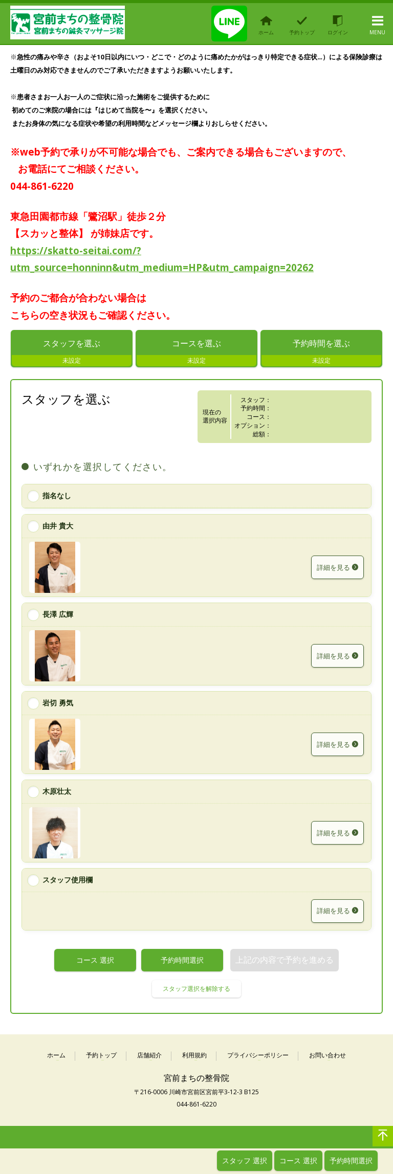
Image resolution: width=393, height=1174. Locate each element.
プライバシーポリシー (258, 1057)
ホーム (56, 1057)
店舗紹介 (149, 1057)
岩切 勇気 (57, 705)
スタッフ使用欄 (67, 882)
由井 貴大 (57, 528)
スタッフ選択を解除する (196, 990)
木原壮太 (56, 793)
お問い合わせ (327, 1057)
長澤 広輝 (57, 616)
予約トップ (101, 1057)
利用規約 (194, 1057)
